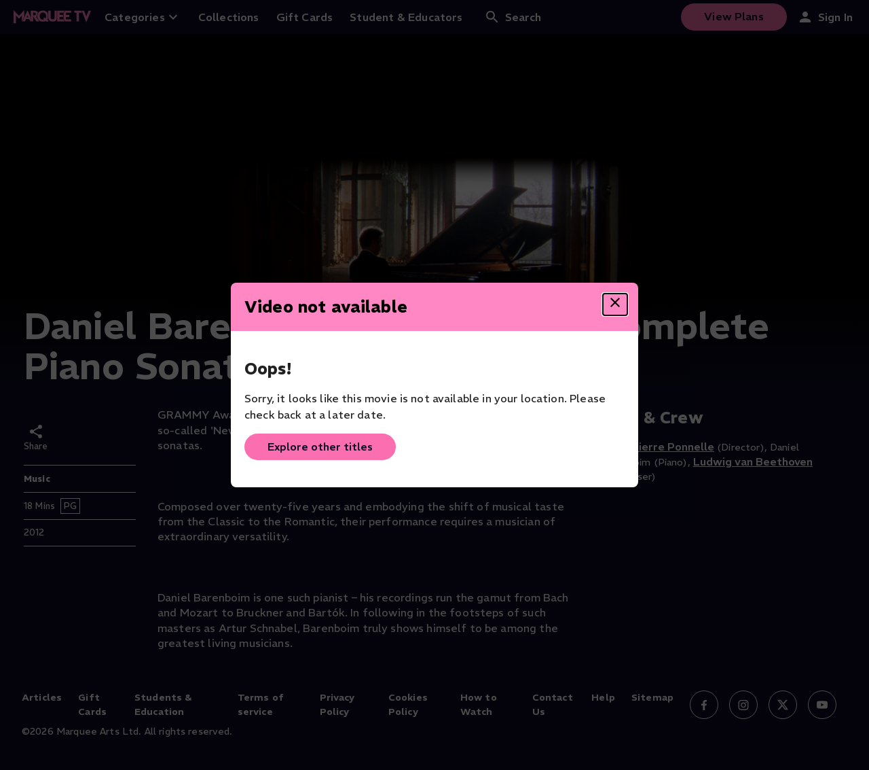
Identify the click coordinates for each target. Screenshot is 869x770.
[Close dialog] (615, 304)
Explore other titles (320, 446)
